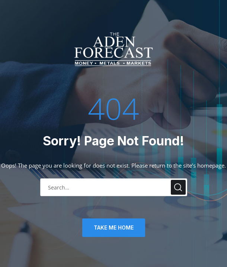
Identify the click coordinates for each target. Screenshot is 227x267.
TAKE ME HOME (114, 227)
